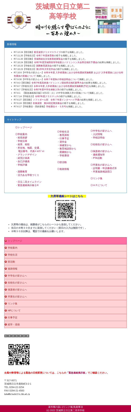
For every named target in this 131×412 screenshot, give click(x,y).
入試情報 (97, 134)
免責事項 (78, 407)
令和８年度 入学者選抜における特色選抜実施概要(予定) (61, 86)
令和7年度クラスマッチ (46, 96)
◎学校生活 (63, 131)
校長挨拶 (22, 137)
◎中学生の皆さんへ (101, 130)
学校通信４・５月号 (56, 106)
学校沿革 (22, 141)
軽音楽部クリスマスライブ (47, 52)
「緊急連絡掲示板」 (77, 372)
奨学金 (63, 141)
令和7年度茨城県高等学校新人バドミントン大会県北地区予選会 (65, 62)
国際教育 (22, 171)
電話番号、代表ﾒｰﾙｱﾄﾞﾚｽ (31, 151)
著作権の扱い (55, 407)
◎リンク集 (96, 178)
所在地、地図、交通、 (30, 147)
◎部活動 (62, 162)
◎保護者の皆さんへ (101, 151)
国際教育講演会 (44, 65)
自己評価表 (24, 161)
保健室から (65, 145)
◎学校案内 (21, 134)
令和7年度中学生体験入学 (46, 89)
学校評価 (22, 164)
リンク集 (68, 407)
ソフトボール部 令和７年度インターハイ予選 (56, 99)
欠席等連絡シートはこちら (67, 196)
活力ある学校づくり (28, 175)
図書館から (65, 152)
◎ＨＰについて (99, 185)
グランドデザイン (27, 154)
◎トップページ (23, 127)
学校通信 (64, 155)
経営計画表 (24, 158)
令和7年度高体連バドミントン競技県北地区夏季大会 (57, 82)
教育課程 (64, 135)
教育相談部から (68, 148)
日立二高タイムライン (30, 181)
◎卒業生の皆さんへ (101, 164)
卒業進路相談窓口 (102, 171)
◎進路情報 (63, 169)
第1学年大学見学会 (45, 69)
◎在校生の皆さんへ (101, 144)
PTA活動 (97, 158)
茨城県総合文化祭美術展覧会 (48, 59)
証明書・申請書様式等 (105, 168)
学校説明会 (99, 137)
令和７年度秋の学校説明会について (61, 79)
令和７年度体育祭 (45, 55)
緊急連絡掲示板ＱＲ (28, 185)
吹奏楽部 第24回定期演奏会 (47, 103)
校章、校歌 (24, 144)
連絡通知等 (99, 154)
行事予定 (64, 138)
